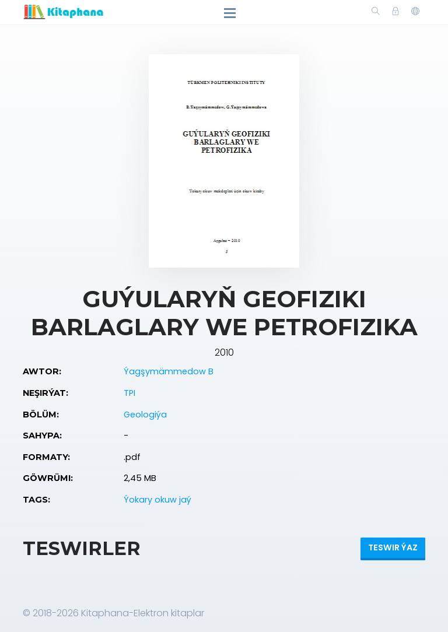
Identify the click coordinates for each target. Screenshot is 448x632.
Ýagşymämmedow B (169, 371)
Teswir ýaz (393, 547)
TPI (129, 393)
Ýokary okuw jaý (157, 499)
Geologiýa (145, 414)
